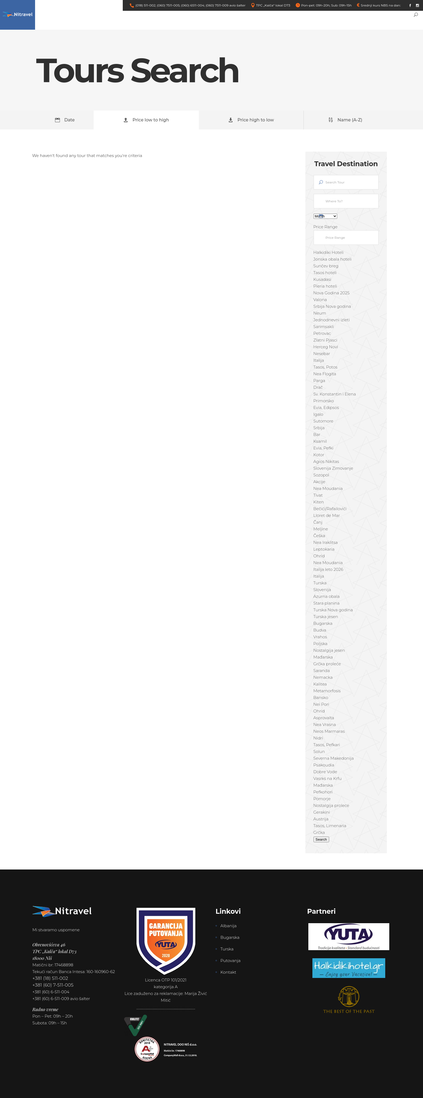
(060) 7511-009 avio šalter (225, 5)
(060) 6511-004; (193, 5)
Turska (227, 949)
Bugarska (230, 937)
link (404, 5)
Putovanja (230, 960)
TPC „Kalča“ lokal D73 (273, 5)
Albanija (228, 925)
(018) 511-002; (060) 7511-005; (157, 5)
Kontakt (228, 972)
